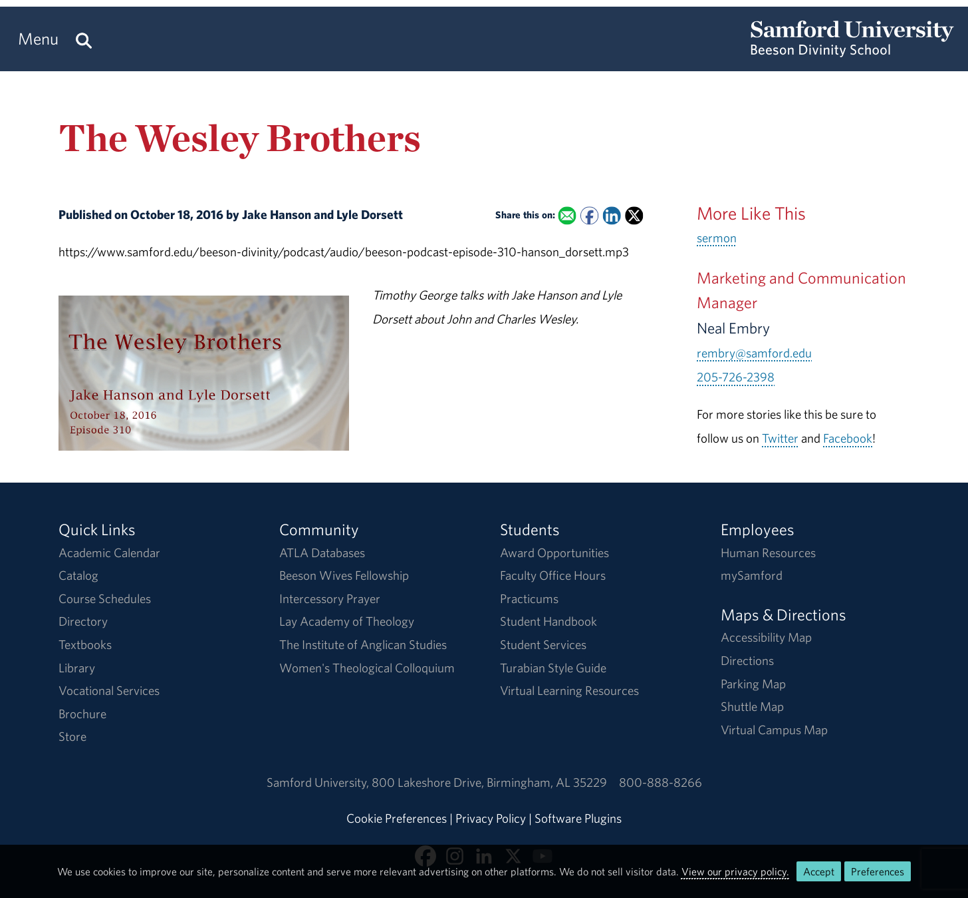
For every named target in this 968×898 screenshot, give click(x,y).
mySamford (752, 575)
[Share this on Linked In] (611, 216)
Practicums (529, 598)
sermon (717, 238)
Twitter (780, 438)
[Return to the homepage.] (852, 51)
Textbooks (85, 644)
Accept (818, 871)
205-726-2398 (736, 377)
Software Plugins (578, 818)
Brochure (82, 714)
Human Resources (768, 553)
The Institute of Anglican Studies (363, 644)
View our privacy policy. (735, 871)
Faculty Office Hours (553, 575)
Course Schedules (105, 598)
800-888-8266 (660, 782)
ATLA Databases (322, 553)
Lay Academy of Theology (346, 621)
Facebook (847, 438)
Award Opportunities (554, 553)
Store (72, 736)
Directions (747, 660)
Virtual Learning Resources (569, 690)
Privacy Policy (490, 818)
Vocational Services (109, 690)
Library (77, 668)
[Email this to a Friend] (567, 216)
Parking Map (753, 684)
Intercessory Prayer (329, 598)
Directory (83, 621)
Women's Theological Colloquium (367, 668)
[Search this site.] (83, 39)
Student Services (543, 644)
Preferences (877, 871)
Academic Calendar (109, 553)
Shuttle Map (752, 706)
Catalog (78, 575)
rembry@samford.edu (754, 353)
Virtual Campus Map (774, 730)
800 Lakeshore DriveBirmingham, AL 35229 (489, 782)
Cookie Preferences (396, 818)
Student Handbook (548, 621)
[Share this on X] (634, 216)
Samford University (319, 782)
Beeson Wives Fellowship (344, 575)
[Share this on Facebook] (589, 216)
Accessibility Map (766, 637)
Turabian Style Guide (553, 668)
